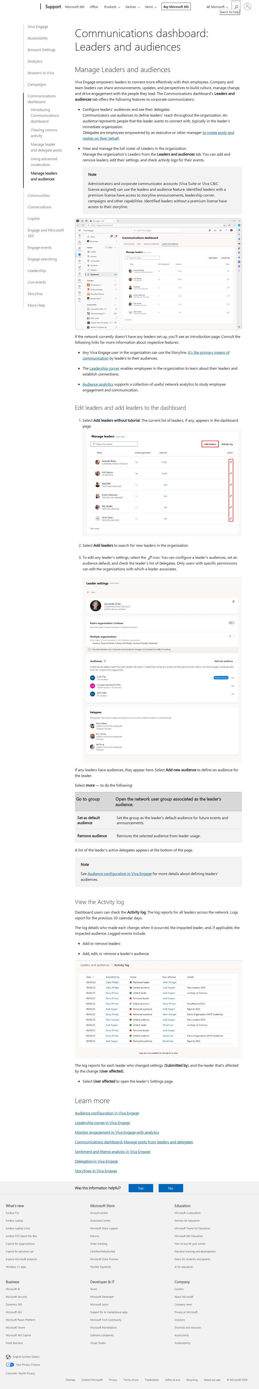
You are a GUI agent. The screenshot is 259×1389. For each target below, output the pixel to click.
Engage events (40, 247)
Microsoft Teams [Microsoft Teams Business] (15, 1327)
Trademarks (152, 1380)
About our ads (212, 1380)
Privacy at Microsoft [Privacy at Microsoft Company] (186, 1312)
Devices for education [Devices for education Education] (187, 1220)
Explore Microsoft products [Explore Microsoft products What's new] (21, 1259)
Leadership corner (105, 368)
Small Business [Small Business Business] (14, 1343)
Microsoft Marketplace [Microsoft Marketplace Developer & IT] (103, 1327)
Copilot (34, 218)
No (170, 1188)
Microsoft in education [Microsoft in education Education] (188, 1213)
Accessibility (38, 37)
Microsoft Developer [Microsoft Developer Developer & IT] (102, 1296)
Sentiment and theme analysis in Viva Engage (112, 1151)
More (149, 7)
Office (94, 7)
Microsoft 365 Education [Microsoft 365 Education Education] (189, 1236)
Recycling (192, 1380)
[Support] (52, 6)
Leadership (37, 270)
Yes (141, 1188)
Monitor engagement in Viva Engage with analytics (117, 1132)
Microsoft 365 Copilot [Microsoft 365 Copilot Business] (18, 1335)
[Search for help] (236, 6)
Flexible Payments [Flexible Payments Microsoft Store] (100, 1267)
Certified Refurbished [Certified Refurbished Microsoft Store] (102, 1251)
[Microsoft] (22, 6)
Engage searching (42, 258)
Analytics (35, 61)
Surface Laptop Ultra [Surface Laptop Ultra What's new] (18, 1228)
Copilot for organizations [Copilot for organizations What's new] (20, 1243)
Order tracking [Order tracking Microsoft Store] (98, 1243)
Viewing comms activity (44, 132)
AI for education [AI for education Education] (184, 1267)
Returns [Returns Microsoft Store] (94, 1236)
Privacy (113, 1380)
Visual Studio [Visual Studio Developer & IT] (98, 1343)
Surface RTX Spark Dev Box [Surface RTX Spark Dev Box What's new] (21, 1236)
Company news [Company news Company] (183, 1304)
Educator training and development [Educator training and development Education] (195, 1251)
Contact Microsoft (92, 1380)
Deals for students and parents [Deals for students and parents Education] (193, 1259)
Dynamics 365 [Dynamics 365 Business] (14, 1304)
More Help (36, 305)
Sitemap (70, 1380)
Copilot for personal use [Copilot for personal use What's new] (20, 1251)
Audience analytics (98, 384)
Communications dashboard (42, 98)
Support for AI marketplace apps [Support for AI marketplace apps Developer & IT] (109, 1312)
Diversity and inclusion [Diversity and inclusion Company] (188, 1327)
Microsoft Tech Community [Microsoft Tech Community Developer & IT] (105, 1320)
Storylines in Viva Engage (96, 1170)
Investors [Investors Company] (180, 1320)
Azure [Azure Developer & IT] (93, 1289)
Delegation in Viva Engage (96, 1161)
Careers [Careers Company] (179, 1289)
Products (110, 7)
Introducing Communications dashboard (45, 115)
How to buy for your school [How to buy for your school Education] (190, 1243)
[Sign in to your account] (247, 6)
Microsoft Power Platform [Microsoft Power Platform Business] (20, 1320)
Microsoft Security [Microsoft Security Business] (16, 1296)
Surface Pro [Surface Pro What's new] (12, 1213)
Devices (131, 7)
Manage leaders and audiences (44, 176)
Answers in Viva (41, 72)
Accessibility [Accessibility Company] (182, 1335)
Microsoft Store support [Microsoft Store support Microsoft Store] (104, 1228)
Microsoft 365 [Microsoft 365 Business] (14, 1312)
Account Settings (41, 49)
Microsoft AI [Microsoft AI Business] (13, 1289)
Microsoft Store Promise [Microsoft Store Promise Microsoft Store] (104, 1259)
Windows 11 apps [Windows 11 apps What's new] (16, 1267)
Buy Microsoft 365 (176, 7)
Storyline (35, 293)
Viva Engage (38, 26)
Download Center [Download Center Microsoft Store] (100, 1220)
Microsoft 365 (74, 7)
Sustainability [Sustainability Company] (182, 1343)
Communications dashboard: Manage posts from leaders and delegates (134, 1141)
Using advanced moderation (44, 161)
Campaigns (37, 84)
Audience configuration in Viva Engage (120, 873)
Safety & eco (172, 1380)
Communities (39, 195)
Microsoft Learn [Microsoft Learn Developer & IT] (99, 1304)
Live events (37, 281)
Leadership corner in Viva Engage (102, 1122)
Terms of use (131, 1380)
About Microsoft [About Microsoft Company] (184, 1296)
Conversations (39, 206)
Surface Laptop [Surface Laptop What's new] (14, 1220)
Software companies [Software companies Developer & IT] (102, 1335)
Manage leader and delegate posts (46, 147)
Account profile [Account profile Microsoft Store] (99, 1213)
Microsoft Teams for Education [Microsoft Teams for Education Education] (192, 1228)
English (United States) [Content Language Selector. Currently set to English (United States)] (26, 1356)
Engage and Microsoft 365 (46, 232)
